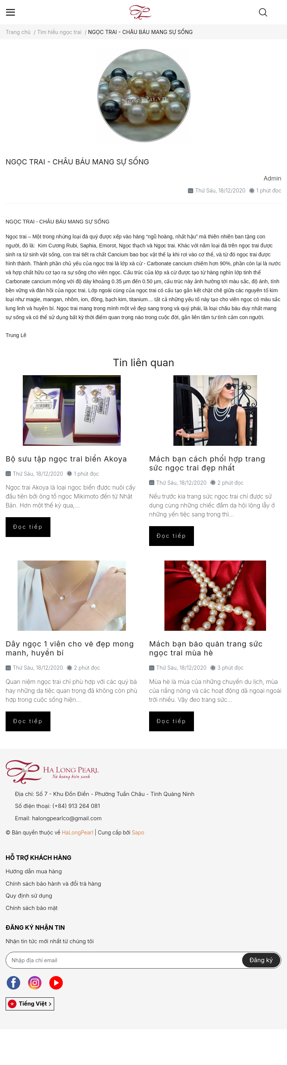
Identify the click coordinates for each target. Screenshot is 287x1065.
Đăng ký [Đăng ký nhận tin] (261, 960)
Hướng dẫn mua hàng (34, 871)
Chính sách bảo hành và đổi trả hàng (53, 883)
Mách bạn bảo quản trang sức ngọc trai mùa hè (206, 648)
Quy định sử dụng (29, 895)
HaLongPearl (77, 832)
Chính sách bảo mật (32, 907)
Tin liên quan (144, 362)
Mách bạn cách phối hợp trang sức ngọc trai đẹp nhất (207, 463)
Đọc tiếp (28, 526)
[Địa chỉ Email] (143, 960)
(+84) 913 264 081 (76, 805)
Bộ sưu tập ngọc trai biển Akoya (66, 458)
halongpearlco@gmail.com (67, 818)
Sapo (138, 832)
